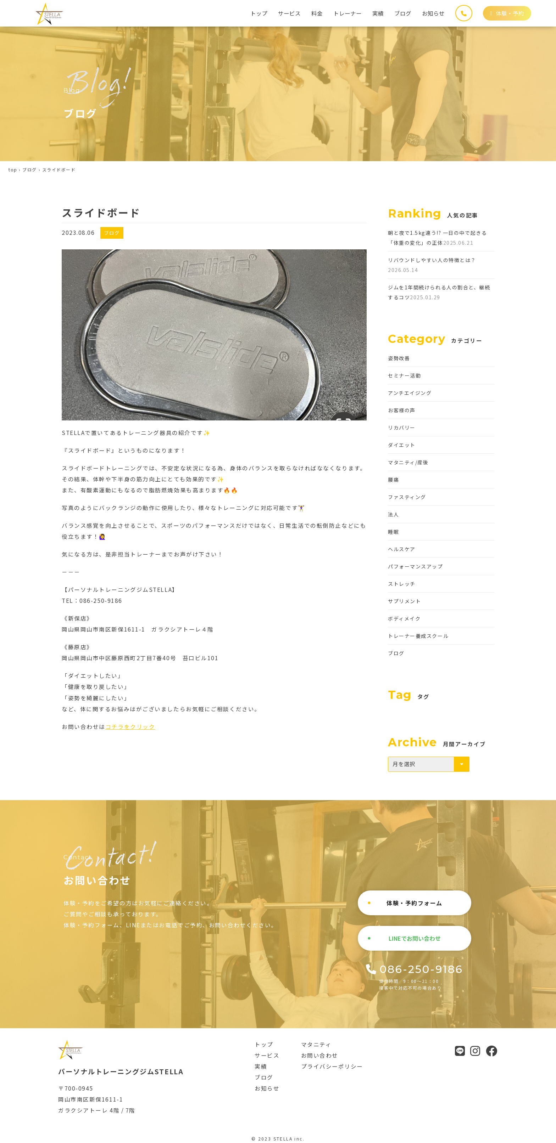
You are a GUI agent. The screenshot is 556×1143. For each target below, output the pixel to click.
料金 (317, 13)
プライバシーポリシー (332, 1066)
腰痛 (393, 479)
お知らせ (433, 13)
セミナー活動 (404, 375)
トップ (258, 13)
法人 (393, 514)
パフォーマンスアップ (415, 566)
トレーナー (347, 13)
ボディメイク (404, 618)
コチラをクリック (130, 726)
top (13, 169)
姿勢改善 (399, 358)
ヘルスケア (402, 549)
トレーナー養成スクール (418, 635)
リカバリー (402, 427)
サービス (289, 13)
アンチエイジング (410, 392)
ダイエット (402, 444)
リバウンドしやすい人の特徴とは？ (432, 260)
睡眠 (393, 531)
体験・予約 (507, 13)
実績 (378, 13)
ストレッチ (402, 583)
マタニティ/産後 (408, 462)
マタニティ (316, 1044)
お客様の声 (402, 410)
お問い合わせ (319, 1055)
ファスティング (407, 496)
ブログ (402, 13)
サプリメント (404, 601)
